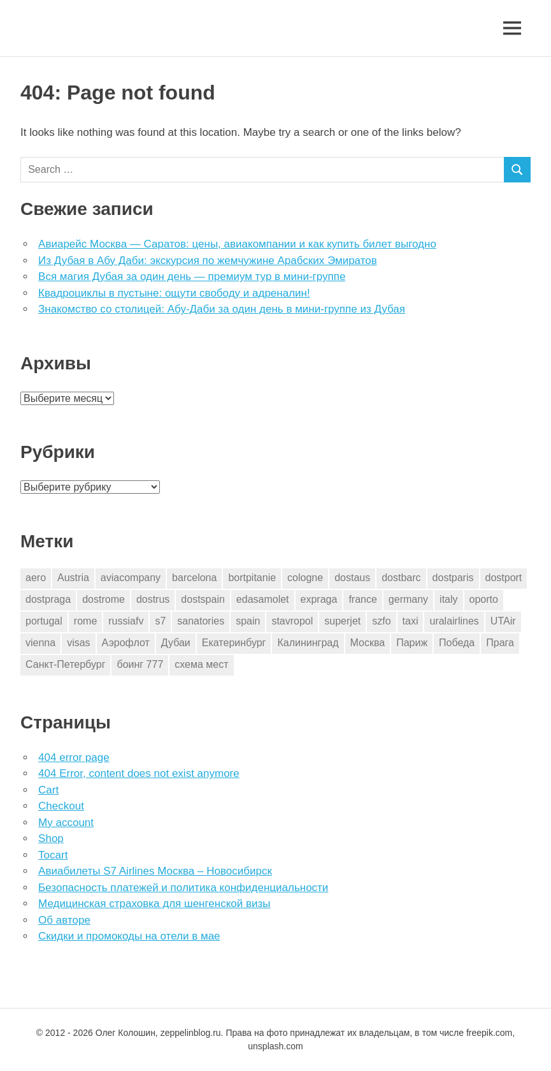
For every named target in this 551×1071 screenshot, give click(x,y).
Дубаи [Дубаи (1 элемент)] (175, 642)
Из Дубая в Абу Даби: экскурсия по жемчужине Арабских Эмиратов (207, 261)
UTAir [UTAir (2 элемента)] (503, 621)
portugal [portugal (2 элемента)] (43, 621)
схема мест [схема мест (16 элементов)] (201, 664)
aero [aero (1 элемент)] (35, 577)
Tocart (53, 855)
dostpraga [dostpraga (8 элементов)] (48, 599)
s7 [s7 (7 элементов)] (160, 621)
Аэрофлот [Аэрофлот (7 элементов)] (126, 642)
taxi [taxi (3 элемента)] (411, 621)
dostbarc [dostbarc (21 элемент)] (401, 577)
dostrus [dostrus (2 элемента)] (152, 599)
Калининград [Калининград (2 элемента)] (307, 642)
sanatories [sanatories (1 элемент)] (200, 621)
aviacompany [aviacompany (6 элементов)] (131, 577)
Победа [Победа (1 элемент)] (457, 642)
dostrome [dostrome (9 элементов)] (103, 599)
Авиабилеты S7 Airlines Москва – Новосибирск (155, 871)
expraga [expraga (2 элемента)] (319, 599)
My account (66, 822)
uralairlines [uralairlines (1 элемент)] (453, 621)
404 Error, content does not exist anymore (139, 773)
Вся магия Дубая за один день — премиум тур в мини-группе (191, 276)
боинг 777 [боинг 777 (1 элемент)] (140, 664)
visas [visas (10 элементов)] (78, 642)
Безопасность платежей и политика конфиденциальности (183, 888)
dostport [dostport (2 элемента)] (503, 577)
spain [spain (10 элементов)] (248, 621)
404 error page (74, 757)
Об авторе (64, 920)
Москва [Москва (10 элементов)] (367, 642)
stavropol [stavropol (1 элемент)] (292, 621)
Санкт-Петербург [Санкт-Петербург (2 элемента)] (65, 664)
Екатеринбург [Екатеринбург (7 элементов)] (234, 642)
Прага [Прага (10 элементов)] (500, 642)
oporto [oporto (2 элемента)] (483, 599)
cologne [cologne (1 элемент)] (305, 577)
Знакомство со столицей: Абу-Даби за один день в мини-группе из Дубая (221, 309)
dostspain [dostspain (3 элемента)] (203, 599)
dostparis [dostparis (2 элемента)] (453, 577)
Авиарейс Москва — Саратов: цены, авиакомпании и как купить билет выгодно (237, 244)
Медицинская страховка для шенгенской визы (154, 903)
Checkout (61, 806)
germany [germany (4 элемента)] (408, 599)
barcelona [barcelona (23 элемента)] (194, 577)
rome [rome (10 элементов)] (85, 621)
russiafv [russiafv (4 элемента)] (125, 621)
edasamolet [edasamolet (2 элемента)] (262, 599)
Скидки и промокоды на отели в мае (129, 936)
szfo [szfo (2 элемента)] (381, 621)
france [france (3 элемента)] (362, 599)
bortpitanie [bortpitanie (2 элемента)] (252, 577)
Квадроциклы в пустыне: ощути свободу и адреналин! (174, 293)
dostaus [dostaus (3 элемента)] (352, 577)
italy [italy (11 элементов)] (448, 599)
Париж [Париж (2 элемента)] (411, 642)
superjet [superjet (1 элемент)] (342, 621)
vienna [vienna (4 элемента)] (40, 642)
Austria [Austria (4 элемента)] (73, 577)
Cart (48, 790)
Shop (51, 838)
